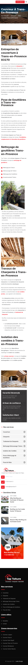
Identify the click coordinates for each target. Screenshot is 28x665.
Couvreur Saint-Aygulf (8, 640)
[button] (3, 38)
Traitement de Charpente (14, 441)
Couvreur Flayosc (7, 637)
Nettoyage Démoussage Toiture (14, 446)
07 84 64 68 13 (9, 481)
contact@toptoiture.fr (10, 486)
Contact (5, 623)
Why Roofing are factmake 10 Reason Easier (17, 500)
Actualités (5, 621)
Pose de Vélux (14, 462)
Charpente (14, 437)
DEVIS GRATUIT (20, 1)
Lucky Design (19, 661)
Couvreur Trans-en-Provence (10, 643)
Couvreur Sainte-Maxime (9, 649)
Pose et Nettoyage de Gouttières (14, 456)
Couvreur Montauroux (8, 646)
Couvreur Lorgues (7, 634)
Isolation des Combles (14, 451)
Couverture (14, 432)
